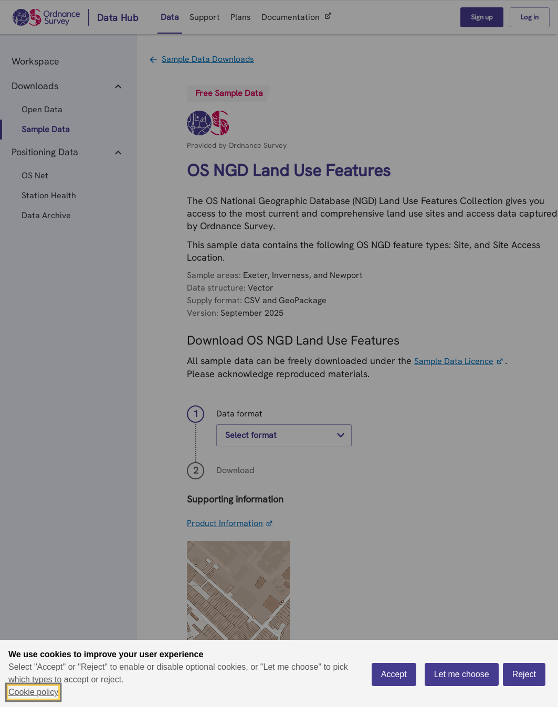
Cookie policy (33, 692)
